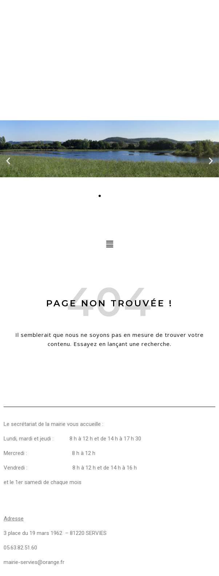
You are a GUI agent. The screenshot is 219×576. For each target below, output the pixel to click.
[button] (8, 160)
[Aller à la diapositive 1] (100, 196)
